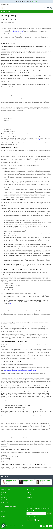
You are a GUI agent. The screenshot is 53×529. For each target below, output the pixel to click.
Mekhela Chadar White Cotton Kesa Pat (45, 480)
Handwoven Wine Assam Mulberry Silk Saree (28, 480)
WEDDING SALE (34, 1)
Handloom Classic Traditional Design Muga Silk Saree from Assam (11, 480)
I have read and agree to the (35, 516)
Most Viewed (5, 476)
